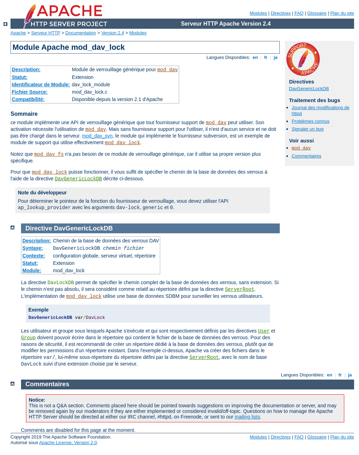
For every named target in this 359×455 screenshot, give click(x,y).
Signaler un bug (308, 129)
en (255, 57)
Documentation (81, 32)
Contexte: (33, 256)
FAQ (299, 13)
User (264, 331)
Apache (18, 32)
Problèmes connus (311, 121)
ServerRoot (240, 289)
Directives (281, 13)
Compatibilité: (28, 99)
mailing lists (247, 417)
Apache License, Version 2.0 (68, 442)
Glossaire (317, 13)
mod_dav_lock (122, 143)
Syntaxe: (32, 248)
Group (28, 338)
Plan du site (342, 13)
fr (266, 57)
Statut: (19, 77)
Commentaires (306, 156)
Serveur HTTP (45, 32)
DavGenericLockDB (78, 179)
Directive (39, 228)
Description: (26, 69)
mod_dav (167, 70)
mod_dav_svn (97, 136)
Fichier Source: (30, 92)
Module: (31, 270)
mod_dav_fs (49, 154)
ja (275, 57)
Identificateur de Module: (41, 84)
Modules (258, 13)
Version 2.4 (112, 32)
